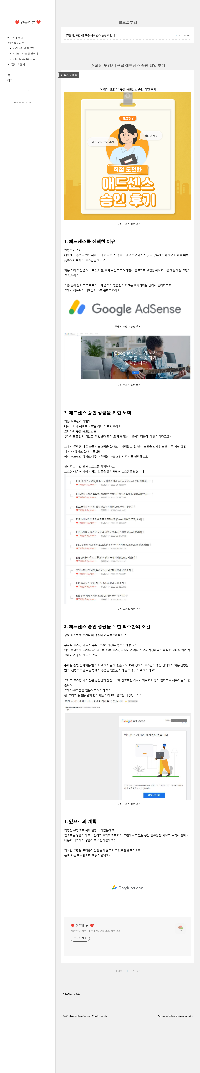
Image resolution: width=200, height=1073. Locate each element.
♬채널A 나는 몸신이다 (25, 53)
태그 (10, 80)
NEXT (136, 970)
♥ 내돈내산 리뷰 (16, 37)
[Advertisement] (127, 888)
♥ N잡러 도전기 (16, 64)
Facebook (86, 1016)
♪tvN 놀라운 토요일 (23, 48)
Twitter (78, 1016)
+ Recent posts (71, 993)
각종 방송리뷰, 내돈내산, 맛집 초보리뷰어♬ (95, 930)
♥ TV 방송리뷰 (15, 43)
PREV (119, 970)
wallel (190, 1016)
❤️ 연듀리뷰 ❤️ (28, 22)
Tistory (172, 1016)
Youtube (95, 1016)
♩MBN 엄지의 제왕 (23, 59)
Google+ (104, 1016)
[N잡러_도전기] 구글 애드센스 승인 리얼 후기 (92, 35)
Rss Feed (67, 1016)
